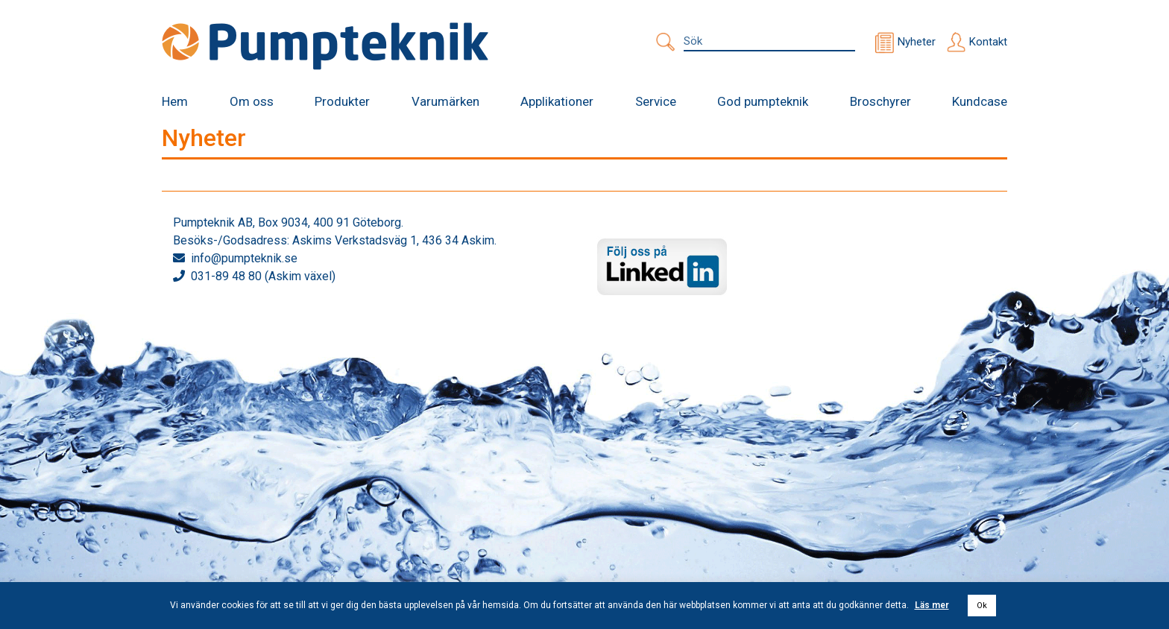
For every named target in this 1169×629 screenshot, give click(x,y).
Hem (175, 101)
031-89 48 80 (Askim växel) (263, 276)
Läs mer (932, 605)
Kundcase (979, 101)
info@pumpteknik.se (244, 258)
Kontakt (988, 41)
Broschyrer (880, 101)
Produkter (342, 101)
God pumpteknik (762, 101)
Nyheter (917, 41)
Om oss (252, 101)
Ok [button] (982, 605)
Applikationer (556, 101)
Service (655, 101)
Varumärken (445, 101)
